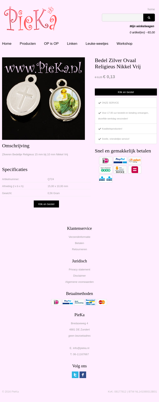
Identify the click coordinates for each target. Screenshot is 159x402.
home (151, 9)
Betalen (79, 243)
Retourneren (79, 249)
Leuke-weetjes (97, 44)
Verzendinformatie (79, 236)
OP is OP (51, 44)
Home (6, 44)
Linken (72, 44)
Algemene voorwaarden (79, 281)
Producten (28, 44)
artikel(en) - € (142, 27)
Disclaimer (79, 275)
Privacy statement (79, 269)
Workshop (124, 44)
